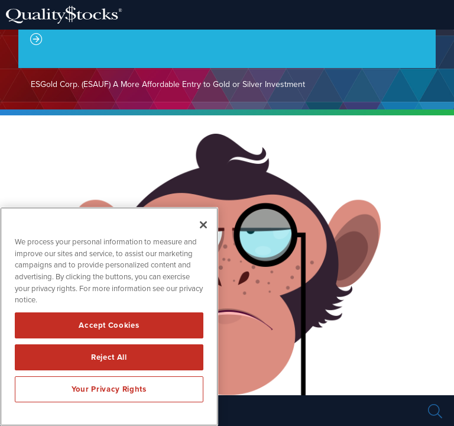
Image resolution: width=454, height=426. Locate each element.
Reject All (109, 357)
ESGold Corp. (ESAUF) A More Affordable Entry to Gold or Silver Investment (168, 84)
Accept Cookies (109, 325)
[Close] (203, 225)
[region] (109, 316)
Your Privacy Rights (109, 389)
